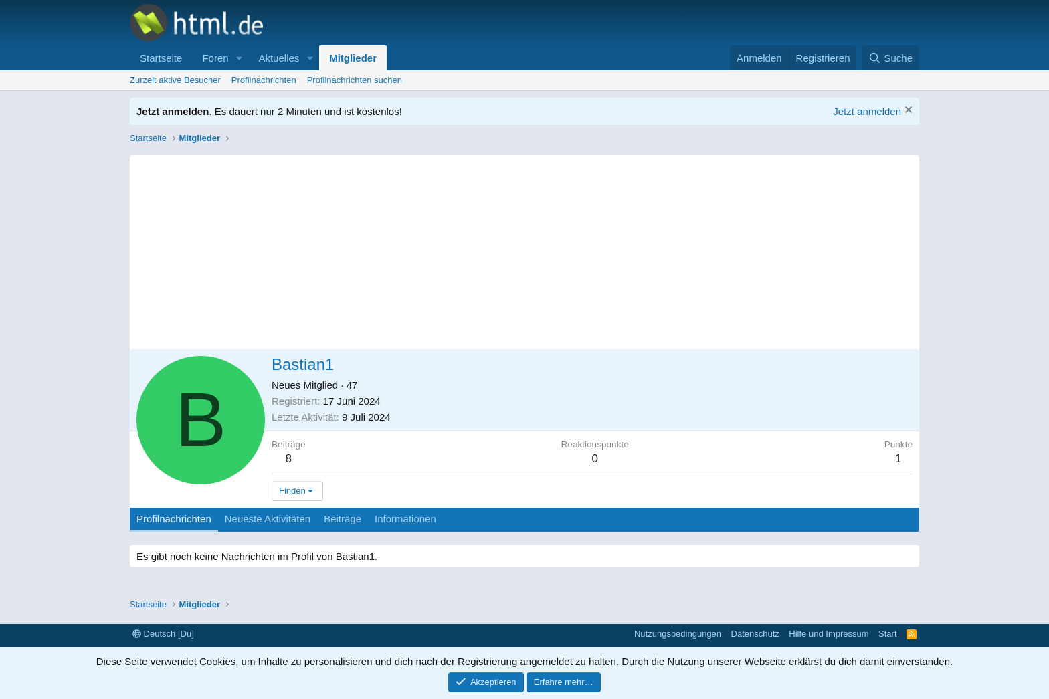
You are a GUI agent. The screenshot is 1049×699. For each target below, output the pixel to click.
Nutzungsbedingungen (677, 634)
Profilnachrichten (263, 80)
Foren (215, 58)
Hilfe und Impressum (828, 634)
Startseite (161, 58)
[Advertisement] (524, 248)
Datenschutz (755, 634)
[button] (238, 57)
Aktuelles (278, 58)
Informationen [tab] (405, 518)
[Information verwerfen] (907, 111)
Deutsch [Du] (163, 634)
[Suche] (890, 57)
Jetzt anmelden (867, 111)
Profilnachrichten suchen (354, 80)
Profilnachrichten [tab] (173, 518)
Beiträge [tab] (342, 518)
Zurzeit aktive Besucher (175, 80)
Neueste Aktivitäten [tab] (267, 518)
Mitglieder (353, 58)
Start (887, 634)
